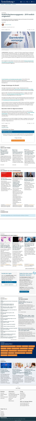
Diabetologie (3, 348)
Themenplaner (23, 394)
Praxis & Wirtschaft (4, 397)
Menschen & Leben (12, 350)
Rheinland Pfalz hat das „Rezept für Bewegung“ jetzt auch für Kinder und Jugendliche (8, 337)
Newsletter (22, 398)
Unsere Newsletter (6, 344)
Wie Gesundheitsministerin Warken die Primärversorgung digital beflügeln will (7, 305)
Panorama (2, 398)
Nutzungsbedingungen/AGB (14, 394)
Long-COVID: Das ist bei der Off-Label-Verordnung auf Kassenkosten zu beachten (29, 373)
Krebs (7, 127)
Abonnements (22, 397)
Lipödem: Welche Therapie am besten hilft (7, 326)
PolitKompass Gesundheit (20, 353)
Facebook (2, 413)
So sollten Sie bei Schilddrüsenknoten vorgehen (5, 371)
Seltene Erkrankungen (12, 355)
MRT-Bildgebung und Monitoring (29, 246)
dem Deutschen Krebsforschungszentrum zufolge (23, 89)
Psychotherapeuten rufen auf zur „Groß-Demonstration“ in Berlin (7, 322)
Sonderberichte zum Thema (8, 235)
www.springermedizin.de (24, 403)
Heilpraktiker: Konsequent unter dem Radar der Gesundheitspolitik (8, 310)
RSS (20, 399)
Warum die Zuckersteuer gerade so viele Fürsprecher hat (17, 152)
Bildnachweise (11, 401)
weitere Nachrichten (14, 339)
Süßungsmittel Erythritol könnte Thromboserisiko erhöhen (4, 152)
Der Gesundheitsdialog (6, 179)
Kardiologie (31, 348)
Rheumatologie (4, 355)
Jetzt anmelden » (9, 282)
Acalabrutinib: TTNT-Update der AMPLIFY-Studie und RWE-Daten (5, 246)
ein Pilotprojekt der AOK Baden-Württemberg (15, 94)
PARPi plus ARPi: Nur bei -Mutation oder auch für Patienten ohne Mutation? (18, 247)
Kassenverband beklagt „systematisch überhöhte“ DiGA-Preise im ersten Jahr (8, 329)
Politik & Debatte (3, 394)
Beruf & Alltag (25, 346)
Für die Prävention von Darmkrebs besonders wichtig (12, 79)
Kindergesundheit (4, 350)
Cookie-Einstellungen (12, 397)
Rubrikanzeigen (23, 395)
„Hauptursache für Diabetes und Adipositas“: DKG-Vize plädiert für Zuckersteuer (8, 335)
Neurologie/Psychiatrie (22, 350)
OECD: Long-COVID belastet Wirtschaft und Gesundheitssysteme (7, 316)
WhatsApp (2, 414)
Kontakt (10, 399)
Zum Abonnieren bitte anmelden (18, 140)
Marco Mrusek (8, 24)
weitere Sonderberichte (30, 268)
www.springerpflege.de (24, 404)
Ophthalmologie (4, 353)
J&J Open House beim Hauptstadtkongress (29, 180)
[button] (33, 2)
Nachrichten (3, 299)
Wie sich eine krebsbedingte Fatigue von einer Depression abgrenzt (8, 319)
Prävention (4, 127)
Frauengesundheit (15, 348)
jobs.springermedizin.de (24, 405)
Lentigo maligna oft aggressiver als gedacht (7, 324)
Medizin (1, 395)
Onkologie (30, 350)
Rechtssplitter (29, 353)
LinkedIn (2, 411)
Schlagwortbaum (12, 393)
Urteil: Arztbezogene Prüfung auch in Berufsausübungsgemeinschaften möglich (20, 372)
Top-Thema (19, 346)
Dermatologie (31, 346)
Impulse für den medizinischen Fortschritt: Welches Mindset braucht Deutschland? (17, 185)
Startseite (2, 393)
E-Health (9, 348)
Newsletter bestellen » (24, 291)
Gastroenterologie (23, 348)
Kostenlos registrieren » (9, 284)
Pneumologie (11, 353)
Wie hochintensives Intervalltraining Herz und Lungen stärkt (29, 153)
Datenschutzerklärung (13, 395)
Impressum (11, 398)
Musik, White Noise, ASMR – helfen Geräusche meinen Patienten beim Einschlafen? (8, 307)
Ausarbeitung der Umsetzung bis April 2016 (11, 100)
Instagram (2, 415)
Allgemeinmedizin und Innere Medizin (8, 346)
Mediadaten (22, 393)
